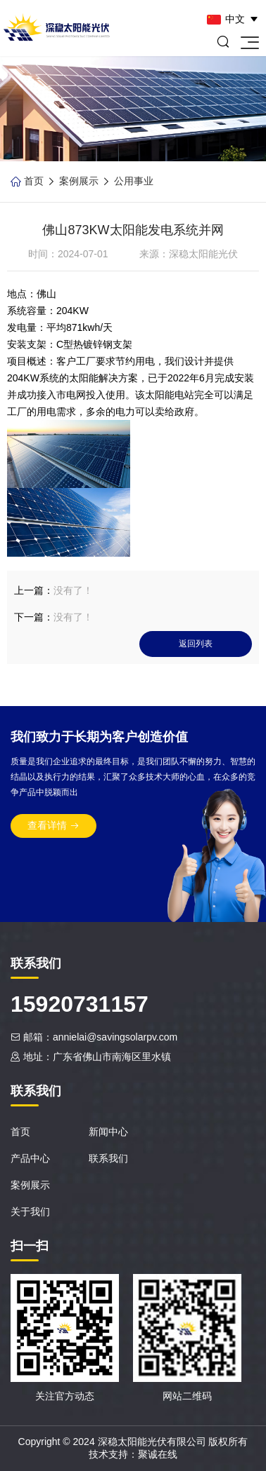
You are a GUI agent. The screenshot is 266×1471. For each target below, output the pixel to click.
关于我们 (30, 1211)
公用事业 (133, 181)
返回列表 (196, 644)
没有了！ (73, 590)
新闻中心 (108, 1131)
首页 (34, 181)
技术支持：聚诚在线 (133, 1454)
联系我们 (108, 1158)
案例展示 (79, 181)
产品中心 (30, 1158)
